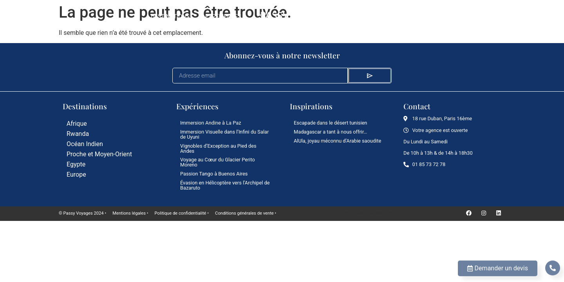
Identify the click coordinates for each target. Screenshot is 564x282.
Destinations (170, 16)
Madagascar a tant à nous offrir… (330, 132)
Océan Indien (85, 144)
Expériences (223, 16)
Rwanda (78, 133)
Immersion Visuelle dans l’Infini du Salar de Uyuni (224, 134)
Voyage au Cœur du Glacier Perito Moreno (217, 162)
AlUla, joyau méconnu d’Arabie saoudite (337, 141)
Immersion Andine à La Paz (210, 123)
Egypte (76, 164)
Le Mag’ (361, 16)
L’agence (400, 16)
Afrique (77, 123)
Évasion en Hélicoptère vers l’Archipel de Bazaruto (225, 185)
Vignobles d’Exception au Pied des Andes (218, 148)
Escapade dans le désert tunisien (330, 123)
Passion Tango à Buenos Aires (214, 174)
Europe (76, 174)
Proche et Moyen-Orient (99, 154)
